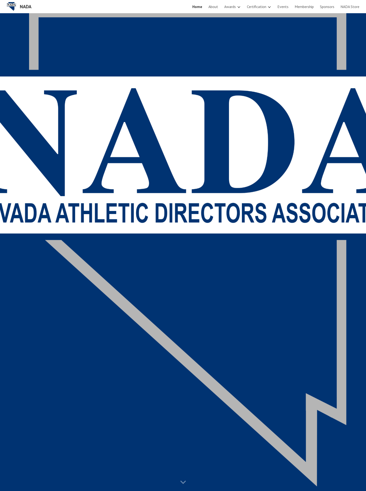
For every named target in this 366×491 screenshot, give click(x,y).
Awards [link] (230, 6)
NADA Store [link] (349, 6)
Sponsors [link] (327, 6)
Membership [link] (304, 6)
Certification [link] (256, 6)
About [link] (213, 6)
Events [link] (282, 6)
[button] (183, 482)
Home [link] (197, 6)
